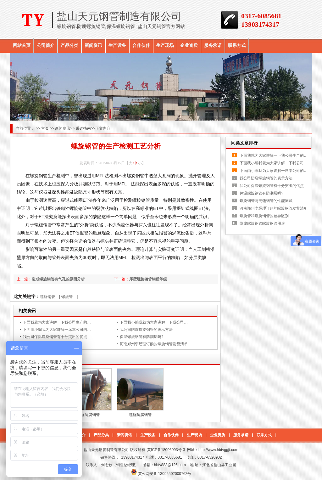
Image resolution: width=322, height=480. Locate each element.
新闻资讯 (93, 45)
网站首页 (22, 45)
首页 (45, 128)
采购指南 (83, 128)
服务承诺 (213, 45)
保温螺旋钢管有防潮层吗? (142, 337)
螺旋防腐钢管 (88, 415)
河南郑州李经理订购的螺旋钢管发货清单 (154, 344)
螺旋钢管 (47, 297)
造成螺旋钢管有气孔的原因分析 (58, 279)
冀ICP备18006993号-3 (166, 450)
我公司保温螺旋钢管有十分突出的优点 (55, 337)
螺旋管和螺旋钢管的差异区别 (264, 216)
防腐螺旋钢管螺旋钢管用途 (262, 223)
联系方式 (237, 45)
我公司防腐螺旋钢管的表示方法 (146, 329)
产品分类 (69, 45)
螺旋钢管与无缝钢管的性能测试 (266, 201)
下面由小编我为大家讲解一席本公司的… (57, 329)
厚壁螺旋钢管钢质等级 (148, 279)
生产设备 (117, 45)
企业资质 (189, 45)
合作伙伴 (141, 45)
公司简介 (45, 45)
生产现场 (165, 45)
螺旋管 (67, 297)
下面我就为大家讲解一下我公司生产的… (57, 322)
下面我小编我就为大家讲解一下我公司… (154, 322)
